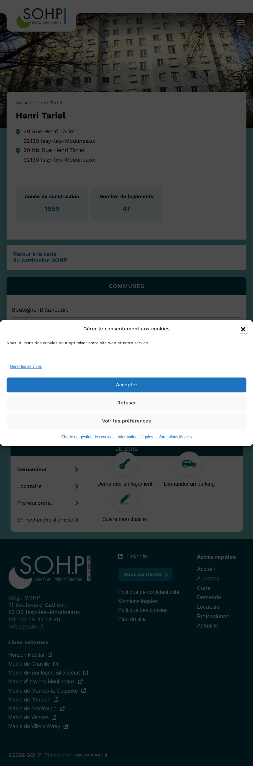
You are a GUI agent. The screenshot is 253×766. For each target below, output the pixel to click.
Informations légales (135, 437)
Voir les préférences (126, 421)
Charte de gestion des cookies (87, 437)
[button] (243, 329)
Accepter (126, 385)
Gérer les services (26, 367)
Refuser (126, 403)
